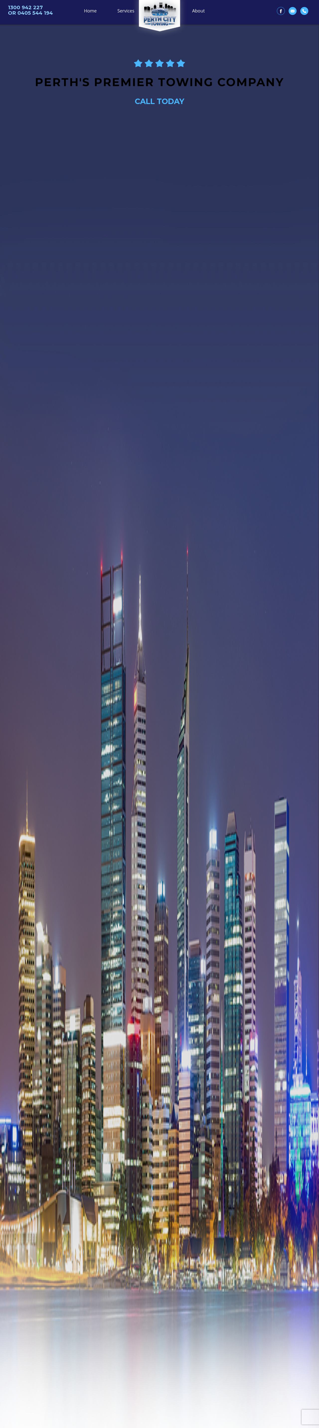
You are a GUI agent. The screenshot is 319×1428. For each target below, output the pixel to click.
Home (90, 11)
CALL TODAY (159, 101)
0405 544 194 (35, 13)
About (198, 11)
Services (125, 11)
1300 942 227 (25, 7)
